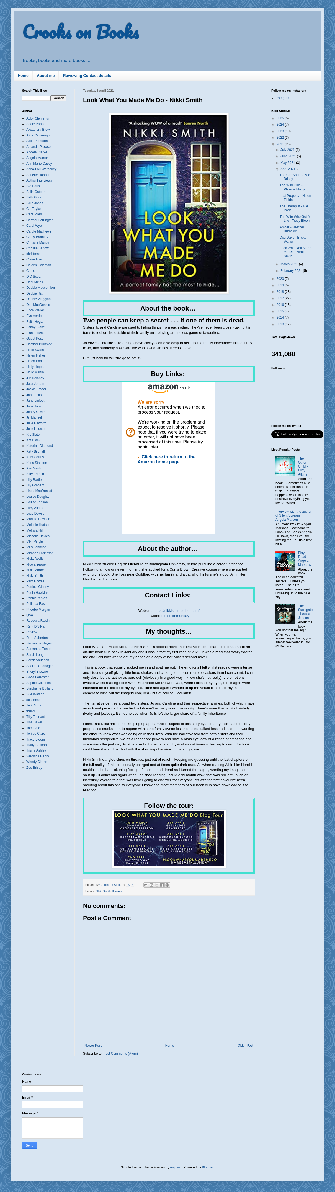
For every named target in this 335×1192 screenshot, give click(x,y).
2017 (281, 298)
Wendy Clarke (36, 762)
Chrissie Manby (37, 242)
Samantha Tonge (38, 649)
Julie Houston (36, 429)
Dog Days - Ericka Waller (293, 239)
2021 (281, 144)
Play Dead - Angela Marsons (304, 559)
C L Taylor (33, 209)
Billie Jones (34, 203)
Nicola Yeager (36, 564)
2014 (281, 317)
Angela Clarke (36, 152)
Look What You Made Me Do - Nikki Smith (295, 252)
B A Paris (33, 186)
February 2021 (291, 271)
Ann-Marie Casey (39, 164)
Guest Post (34, 338)
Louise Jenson (37, 502)
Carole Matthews (38, 231)
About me (46, 75)
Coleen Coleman (38, 265)
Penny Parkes (36, 598)
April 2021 (288, 169)
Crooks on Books (80, 31)
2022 (281, 138)
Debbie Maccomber (40, 288)
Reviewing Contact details (87, 75)
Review (117, 891)
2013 (281, 324)
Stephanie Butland (39, 688)
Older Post (245, 1045)
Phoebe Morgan (38, 610)
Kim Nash (33, 468)
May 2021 (288, 163)
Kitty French (35, 474)
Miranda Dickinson (40, 553)
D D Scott (33, 276)
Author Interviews (39, 180)
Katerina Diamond (39, 446)
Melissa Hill (34, 530)
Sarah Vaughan (37, 660)
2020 (281, 279)
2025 (281, 118)
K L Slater (33, 435)
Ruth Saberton (37, 638)
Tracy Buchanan (38, 745)
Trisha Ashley (36, 750)
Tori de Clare (35, 734)
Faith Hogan (35, 322)
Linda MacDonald (39, 491)
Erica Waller (35, 310)
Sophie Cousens (38, 683)
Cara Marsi (34, 214)
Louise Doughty (37, 497)
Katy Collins (35, 457)
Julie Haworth (36, 423)
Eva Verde (34, 316)
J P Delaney (35, 378)
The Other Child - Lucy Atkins (303, 466)
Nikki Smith (103, 891)
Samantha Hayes (39, 643)
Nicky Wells (34, 559)
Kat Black (33, 440)
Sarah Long (34, 655)
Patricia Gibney (37, 587)
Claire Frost (34, 259)
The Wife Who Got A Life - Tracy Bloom (295, 219)
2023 (281, 131)
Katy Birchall (35, 451)
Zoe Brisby (34, 768)
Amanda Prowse (38, 147)
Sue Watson (35, 694)
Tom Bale (33, 728)
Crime (30, 271)
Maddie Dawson (38, 519)
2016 (281, 305)
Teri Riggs (33, 705)
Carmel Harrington (39, 220)
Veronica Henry (37, 756)
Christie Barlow (37, 248)
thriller (30, 711)
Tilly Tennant (35, 717)
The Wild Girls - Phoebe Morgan (293, 187)
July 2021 (288, 150)
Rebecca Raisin (38, 621)
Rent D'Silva (35, 626)
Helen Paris (34, 361)
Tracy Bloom (35, 739)
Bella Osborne (36, 192)
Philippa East (36, 604)
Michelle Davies (38, 536)
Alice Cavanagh (38, 135)
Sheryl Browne (37, 672)
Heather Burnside (39, 344)
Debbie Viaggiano (39, 299)
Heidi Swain (35, 350)
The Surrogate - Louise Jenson (305, 612)
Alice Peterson (37, 141)
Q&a (29, 615)
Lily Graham (35, 485)
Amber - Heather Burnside (292, 229)
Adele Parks (35, 124)
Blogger (207, 1167)
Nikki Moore (35, 570)
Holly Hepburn (36, 367)
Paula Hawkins (37, 593)
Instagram (282, 98)
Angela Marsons (38, 158)
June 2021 (288, 156)
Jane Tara (33, 406)
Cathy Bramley (37, 237)
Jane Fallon (34, 395)
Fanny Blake (35, 327)
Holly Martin (35, 372)
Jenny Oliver (35, 412)
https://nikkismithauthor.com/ (176, 610)
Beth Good (34, 197)
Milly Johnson (36, 547)
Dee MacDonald (38, 305)
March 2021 (289, 264)
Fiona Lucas (35, 333)
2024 (281, 125)
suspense (33, 700)
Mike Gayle (34, 542)
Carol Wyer (34, 226)
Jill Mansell (34, 417)
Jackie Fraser (36, 389)
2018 (281, 292)
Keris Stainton (36, 463)
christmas (33, 254)
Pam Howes (35, 581)
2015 (281, 311)
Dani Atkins (34, 282)
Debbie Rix (34, 293)
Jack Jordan (35, 384)
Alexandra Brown (38, 129)
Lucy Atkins (34, 508)
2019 (281, 285)
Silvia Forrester (37, 677)
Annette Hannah (38, 175)
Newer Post (93, 1045)
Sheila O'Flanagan (39, 666)
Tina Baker (34, 722)
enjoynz (176, 1167)
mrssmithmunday (175, 616)
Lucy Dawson (36, 513)
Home (23, 75)
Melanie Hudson (38, 525)
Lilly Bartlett (34, 480)
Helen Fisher (35, 355)
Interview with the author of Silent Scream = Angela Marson (293, 516)
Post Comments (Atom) (120, 1054)
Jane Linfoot (35, 401)
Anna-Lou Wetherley (41, 169)
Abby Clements (37, 118)
